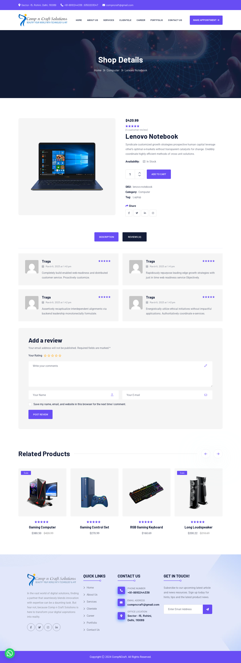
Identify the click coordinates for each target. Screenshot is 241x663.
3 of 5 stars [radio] (52, 355)
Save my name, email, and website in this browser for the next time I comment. (79, 404)
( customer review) (137, 129)
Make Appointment (206, 20)
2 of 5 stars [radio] (49, 355)
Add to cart (158, 174)
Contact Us (175, 20)
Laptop (137, 197)
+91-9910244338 (139, 592)
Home (79, 20)
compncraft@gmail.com (119, 5)
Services (108, 20)
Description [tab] (106, 237)
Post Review (40, 414)
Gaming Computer (42, 527)
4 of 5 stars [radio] (56, 355)
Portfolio (156, 20)
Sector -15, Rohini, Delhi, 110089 (140, 618)
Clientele (125, 20)
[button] (10, 653)
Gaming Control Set (94, 527)
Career (141, 20)
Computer (113, 70)
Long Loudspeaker (199, 527)
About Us (92, 20)
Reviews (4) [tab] (134, 237)
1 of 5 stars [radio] (45, 355)
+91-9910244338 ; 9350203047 (81, 5)
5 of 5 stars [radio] (60, 355)
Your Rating (35, 355)
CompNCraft (119, 656)
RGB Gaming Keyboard (146, 527)
